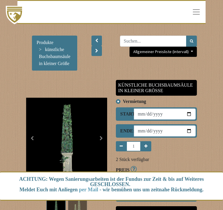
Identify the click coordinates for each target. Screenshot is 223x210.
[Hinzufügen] (146, 146)
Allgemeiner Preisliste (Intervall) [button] (161, 51)
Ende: (125, 130)
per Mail (88, 189)
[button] (96, 41)
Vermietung (134, 101)
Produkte (45, 42)
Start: (125, 113)
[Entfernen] (121, 146)
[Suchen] (191, 41)
